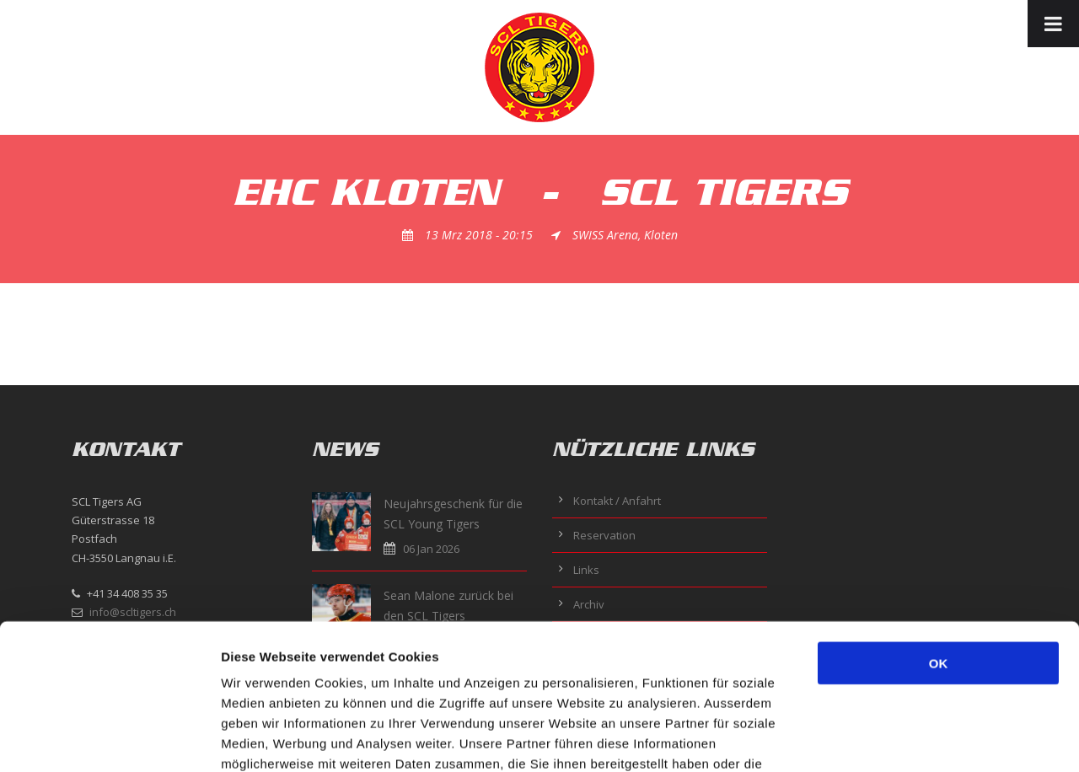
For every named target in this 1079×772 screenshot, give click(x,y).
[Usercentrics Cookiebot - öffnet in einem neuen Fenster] (109, 739)
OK (938, 530)
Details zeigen (896, 739)
